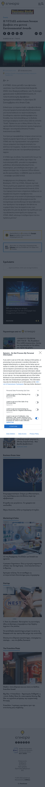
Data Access (22, 434)
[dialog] (22, 393)
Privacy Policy (34, 434)
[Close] (41, 353)
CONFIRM (13, 426)
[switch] (37, 395)
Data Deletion (10, 434)
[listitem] (22, 390)
